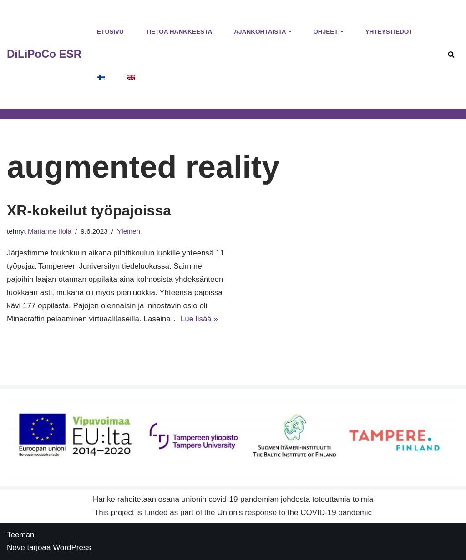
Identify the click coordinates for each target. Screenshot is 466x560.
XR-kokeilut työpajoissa (89, 210)
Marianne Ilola (49, 231)
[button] (290, 31)
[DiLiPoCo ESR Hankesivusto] (44, 54)
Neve (16, 547)
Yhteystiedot (388, 31)
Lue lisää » (199, 319)
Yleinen (128, 231)
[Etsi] (451, 54)
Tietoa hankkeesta (179, 31)
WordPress (72, 547)
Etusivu (110, 31)
